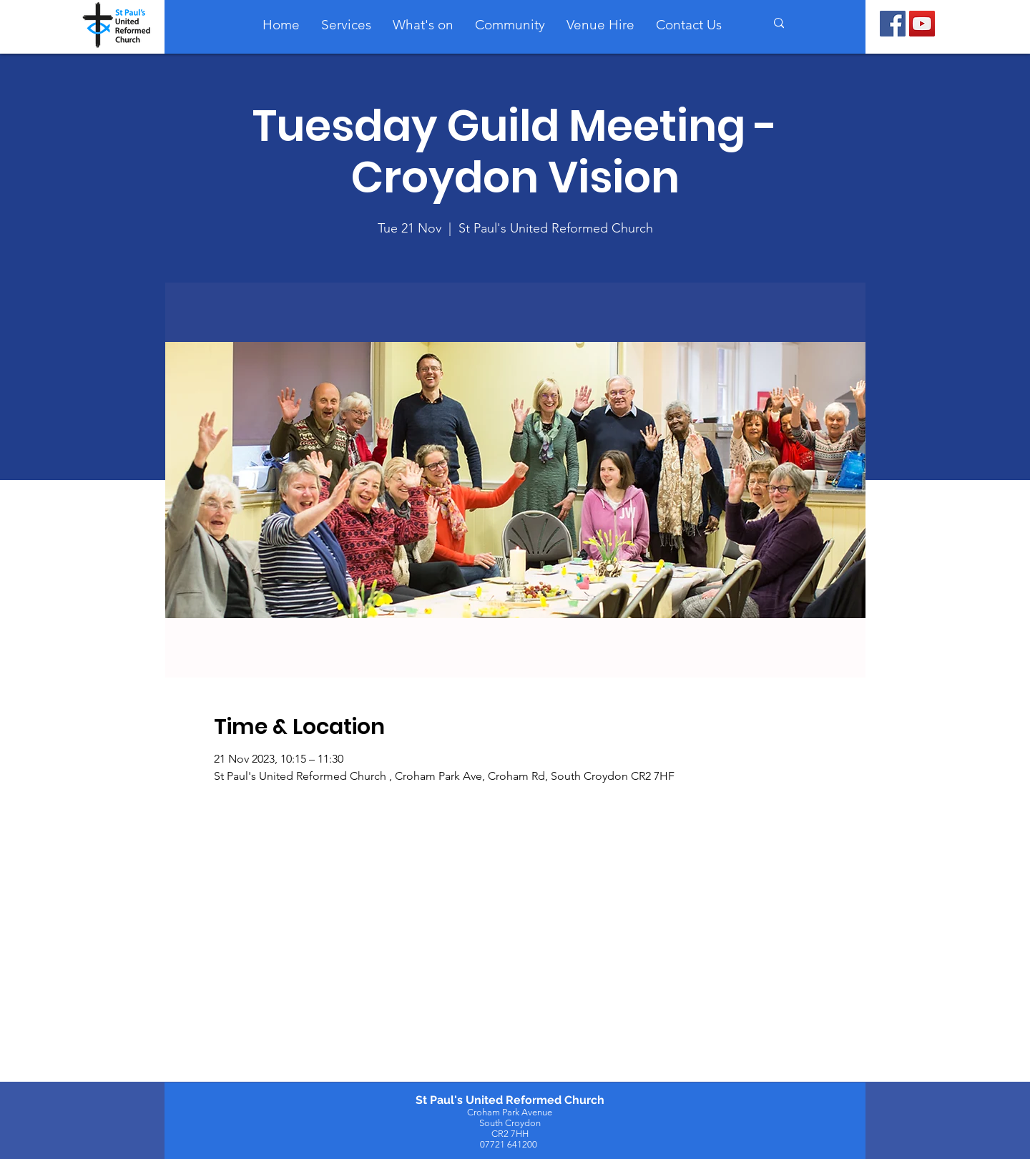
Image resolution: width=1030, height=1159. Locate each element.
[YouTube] (922, 23)
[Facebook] (893, 23)
